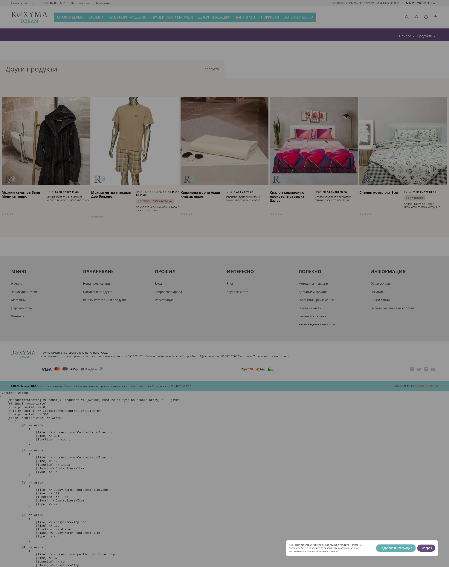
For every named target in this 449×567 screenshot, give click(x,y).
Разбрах (426, 548)
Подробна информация (396, 548)
